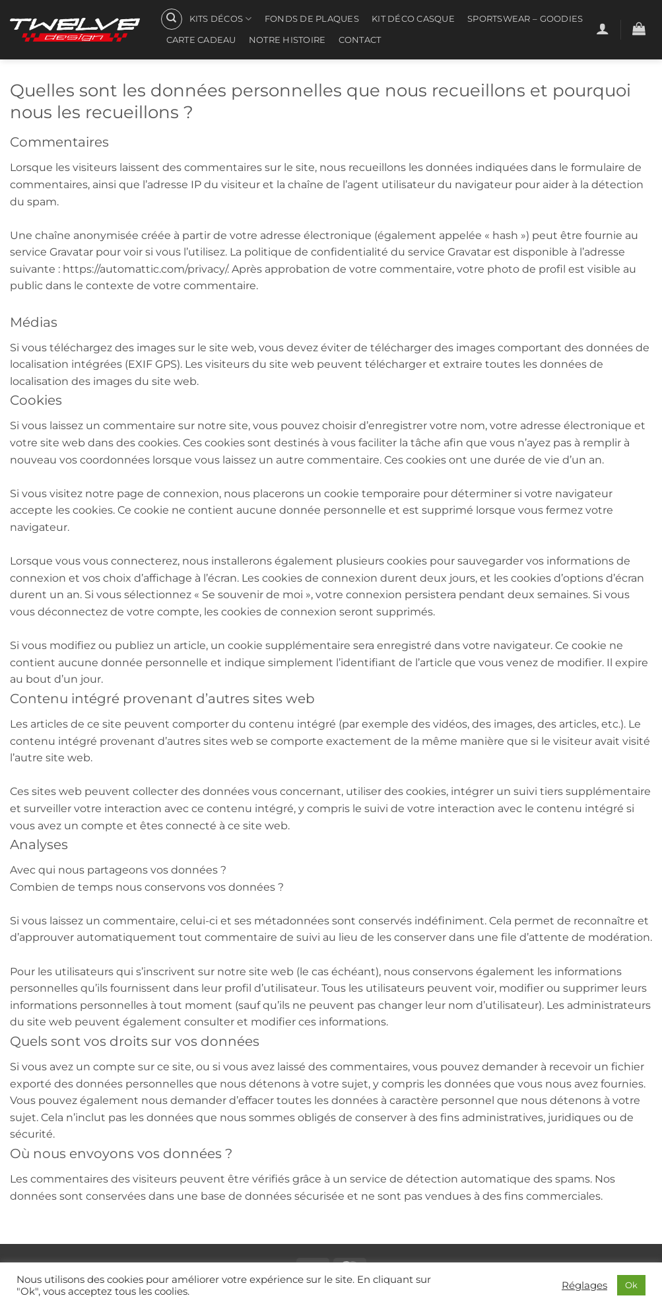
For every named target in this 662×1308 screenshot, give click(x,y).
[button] (602, 28)
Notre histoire (287, 40)
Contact (360, 40)
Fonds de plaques (312, 19)
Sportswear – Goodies (525, 19)
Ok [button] (631, 1285)
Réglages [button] (584, 1285)
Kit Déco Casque (413, 19)
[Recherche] (171, 19)
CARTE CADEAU (201, 40)
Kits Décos (220, 19)
